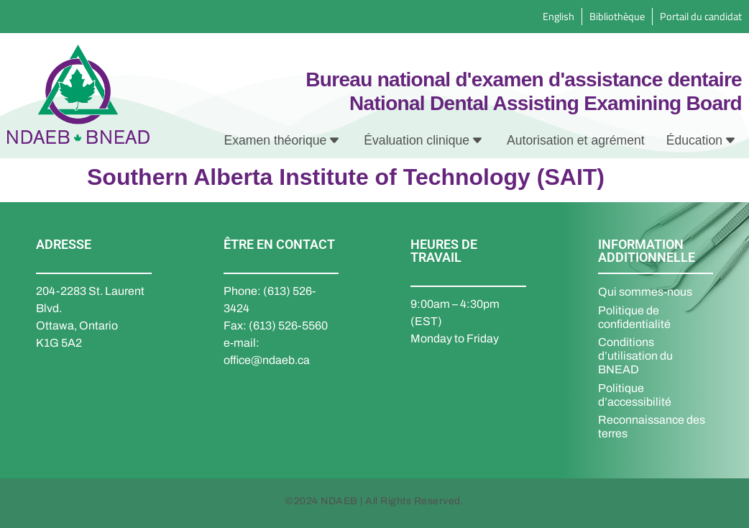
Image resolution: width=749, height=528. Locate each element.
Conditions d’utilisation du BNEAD (635, 355)
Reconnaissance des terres (651, 427)
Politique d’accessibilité (634, 395)
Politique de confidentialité (634, 317)
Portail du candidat (701, 16)
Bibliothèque (617, 16)
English (558, 16)
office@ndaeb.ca (267, 360)
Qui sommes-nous (645, 292)
